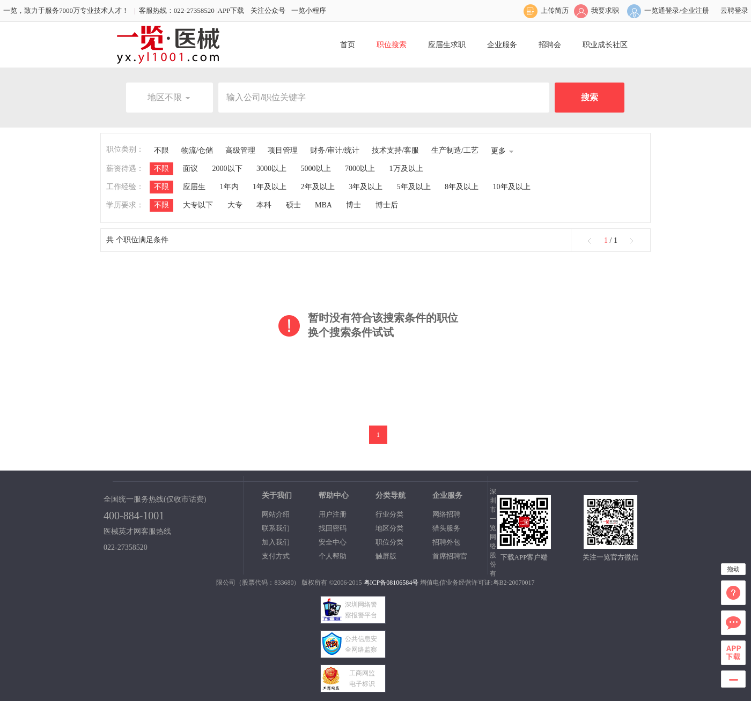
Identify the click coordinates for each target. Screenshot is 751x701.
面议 (190, 169)
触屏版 (386, 556)
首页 (347, 45)
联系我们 (276, 528)
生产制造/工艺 (454, 150)
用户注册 (333, 514)
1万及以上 (406, 169)
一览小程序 (308, 10)
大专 (234, 205)
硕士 (293, 205)
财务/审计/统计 (334, 150)
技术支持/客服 (395, 150)
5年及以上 (414, 187)
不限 (161, 150)
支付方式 (276, 556)
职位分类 (389, 542)
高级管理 (240, 150)
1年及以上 (269, 187)
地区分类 (389, 528)
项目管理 (283, 150)
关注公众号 (268, 10)
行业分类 (389, 514)
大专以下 (198, 205)
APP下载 (231, 10)
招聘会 (550, 45)
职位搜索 (392, 45)
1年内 (229, 187)
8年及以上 (461, 187)
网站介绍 (276, 514)
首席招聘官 (449, 556)
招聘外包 (446, 542)
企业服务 (502, 45)
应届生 (194, 187)
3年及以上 (365, 187)
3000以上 (271, 169)
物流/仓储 (197, 150)
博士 (353, 205)
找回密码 (333, 528)
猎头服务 (446, 528)
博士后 (387, 205)
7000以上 (360, 169)
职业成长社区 (605, 45)
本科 (263, 205)
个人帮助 (333, 556)
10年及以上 (512, 187)
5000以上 (316, 169)
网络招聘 (446, 514)
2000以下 (227, 169)
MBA (323, 205)
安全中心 (333, 542)
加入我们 (276, 542)
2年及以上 (318, 187)
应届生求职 (447, 45)
